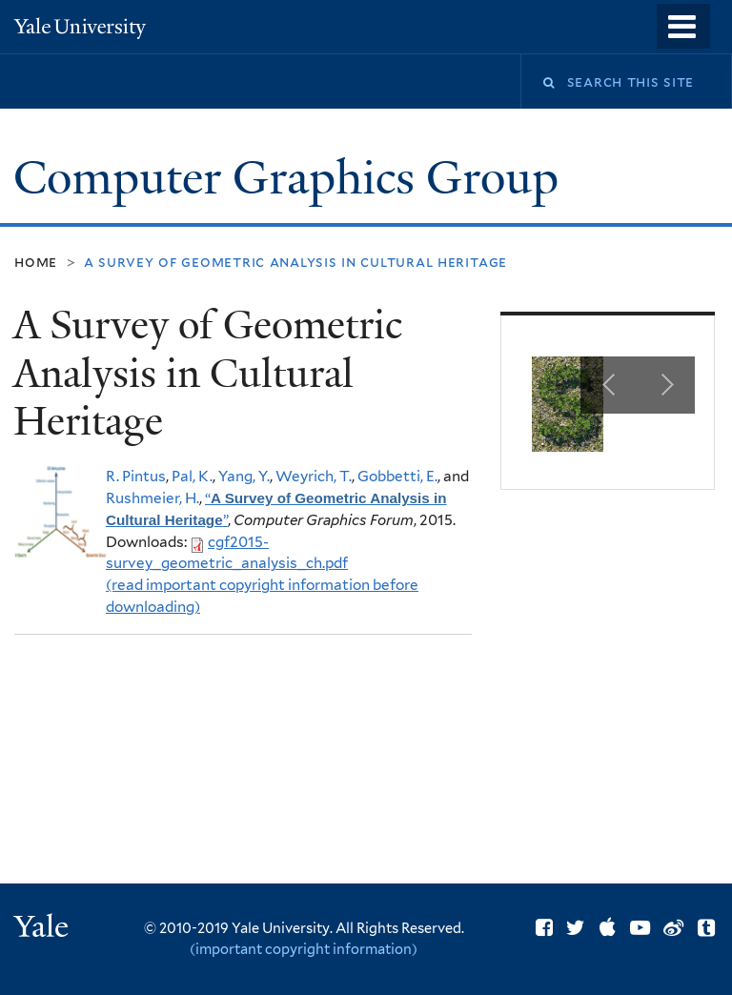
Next (666, 385)
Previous (609, 385)
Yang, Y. (244, 476)
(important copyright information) (303, 949)
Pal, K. (192, 476)
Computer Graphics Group (291, 178)
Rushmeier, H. (152, 498)
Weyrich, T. (313, 476)
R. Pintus (136, 476)
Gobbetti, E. (397, 476)
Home (35, 262)
